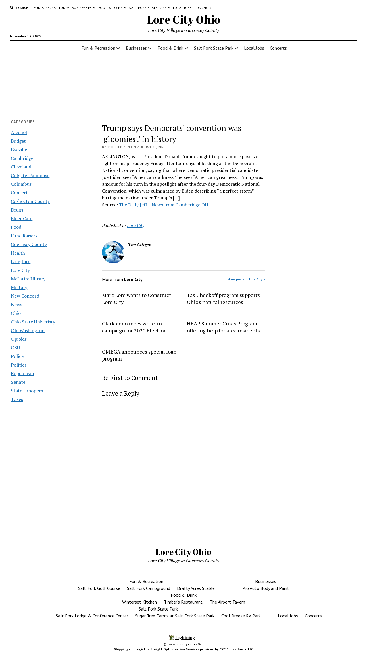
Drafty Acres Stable (196, 588)
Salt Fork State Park (147, 7)
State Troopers (27, 390)
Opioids (19, 339)
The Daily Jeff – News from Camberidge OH (163, 204)
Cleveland (21, 167)
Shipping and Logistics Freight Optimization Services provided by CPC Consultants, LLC (183, 649)
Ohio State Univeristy (33, 322)
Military (19, 287)
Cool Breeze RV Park (241, 616)
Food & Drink (110, 7)
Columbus (21, 184)
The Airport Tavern (227, 602)
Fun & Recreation (50, 7)
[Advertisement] (318, 219)
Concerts (203, 7)
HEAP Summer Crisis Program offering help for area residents (223, 327)
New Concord (25, 296)
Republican (22, 373)
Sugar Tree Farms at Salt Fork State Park (174, 616)
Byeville (19, 149)
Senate (18, 382)
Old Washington (28, 330)
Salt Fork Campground (148, 588)
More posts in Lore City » (246, 279)
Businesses (82, 7)
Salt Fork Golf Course (99, 588)
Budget (18, 141)
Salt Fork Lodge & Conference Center (92, 616)
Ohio (16, 313)
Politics (18, 365)
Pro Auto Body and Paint (265, 588)
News (16, 304)
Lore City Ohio (183, 19)
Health (18, 253)
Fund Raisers (24, 235)
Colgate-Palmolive (30, 175)
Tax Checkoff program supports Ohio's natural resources (223, 298)
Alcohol (19, 132)
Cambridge (22, 158)
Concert (19, 192)
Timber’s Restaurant (183, 602)
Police (17, 356)
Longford (20, 261)
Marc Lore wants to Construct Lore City (136, 298)
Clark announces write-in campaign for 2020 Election (134, 327)
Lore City (20, 270)
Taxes (17, 399)
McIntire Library (28, 279)
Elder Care (21, 218)
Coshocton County (30, 201)
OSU (15, 347)
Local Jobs (182, 7)
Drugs (17, 210)
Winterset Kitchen (139, 602)
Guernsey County (29, 244)
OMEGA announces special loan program (139, 355)
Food (16, 227)
